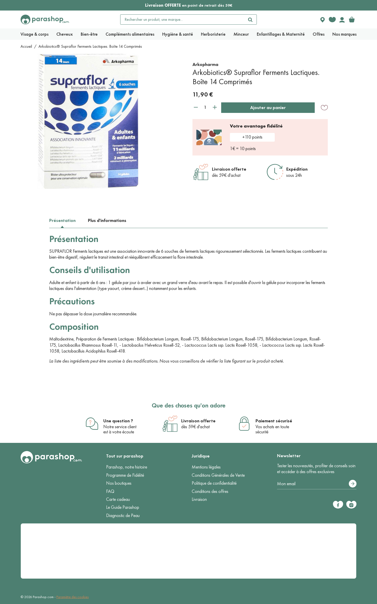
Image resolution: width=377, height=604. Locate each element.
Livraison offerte (229, 169)
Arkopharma (205, 64)
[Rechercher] (250, 19)
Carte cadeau (118, 499)
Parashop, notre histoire (126, 467)
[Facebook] (338, 505)
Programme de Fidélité (125, 475)
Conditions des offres (210, 491)
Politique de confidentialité (214, 483)
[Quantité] (205, 107)
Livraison (199, 499)
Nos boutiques (118, 483)
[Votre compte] (342, 19)
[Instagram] (351, 505)
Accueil (26, 46)
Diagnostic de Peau (123, 515)
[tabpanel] (188, 298)
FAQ (110, 491)
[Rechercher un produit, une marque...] (182, 19)
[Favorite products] (332, 19)
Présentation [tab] (62, 220)
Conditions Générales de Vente (218, 475)
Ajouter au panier (268, 107)
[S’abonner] (352, 484)
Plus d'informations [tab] (107, 220)
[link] (351, 19)
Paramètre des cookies (72, 597)
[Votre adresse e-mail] (316, 484)
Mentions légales (206, 467)
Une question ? (118, 421)
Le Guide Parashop (122, 507)
